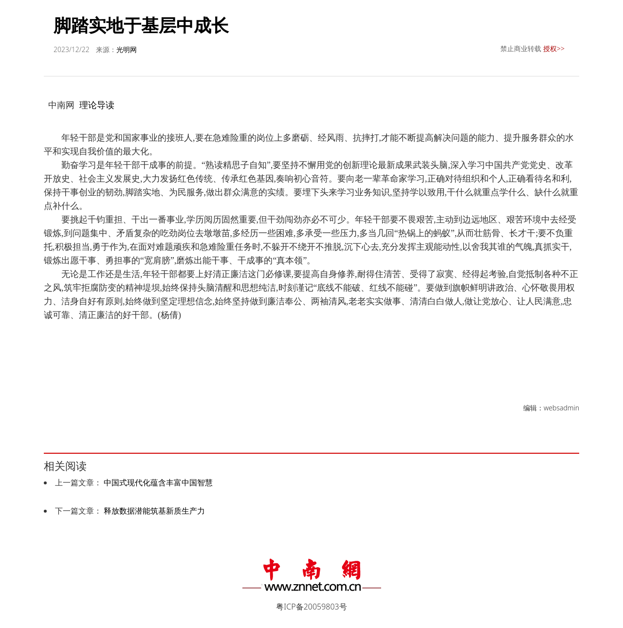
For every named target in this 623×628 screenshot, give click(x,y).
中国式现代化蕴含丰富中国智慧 (158, 482)
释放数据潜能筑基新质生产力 (154, 510)
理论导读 (96, 105)
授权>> (554, 48)
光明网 (126, 49)
